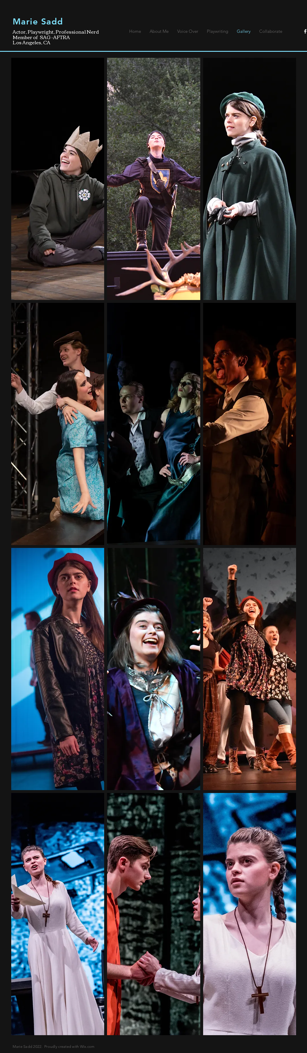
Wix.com (87, 1046)
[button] (57, 179)
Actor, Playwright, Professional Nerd (56, 31)
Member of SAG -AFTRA (41, 37)
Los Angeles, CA (31, 42)
